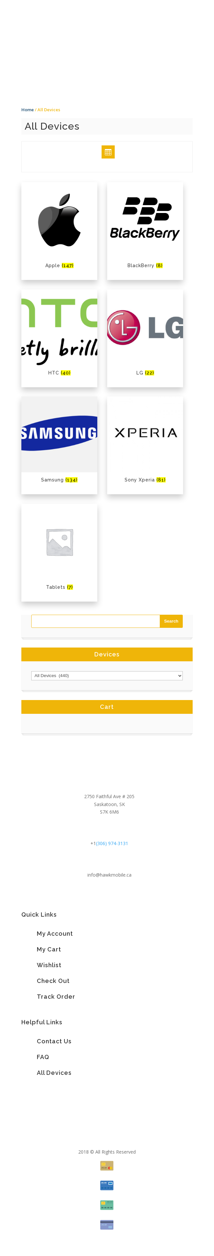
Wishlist (49, 965)
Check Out (53, 980)
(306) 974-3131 (112, 843)
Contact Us (54, 1041)
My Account (55, 933)
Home (27, 110)
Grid (102, 152)
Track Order (56, 996)
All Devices (54, 1072)
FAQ (43, 1057)
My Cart (49, 949)
